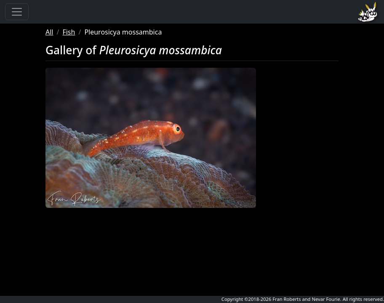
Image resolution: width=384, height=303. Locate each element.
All (49, 32)
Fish (68, 32)
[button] (150, 138)
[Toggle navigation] (17, 11)
